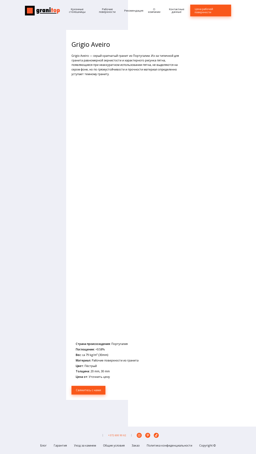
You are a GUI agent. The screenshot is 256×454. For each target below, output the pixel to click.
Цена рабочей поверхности (204, 10)
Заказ (136, 445)
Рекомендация (133, 10)
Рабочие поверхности (107, 10)
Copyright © (207, 445)
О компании (154, 10)
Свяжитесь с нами (88, 390)
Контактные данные (176, 10)
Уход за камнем (85, 445)
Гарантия (60, 445)
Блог (43, 445)
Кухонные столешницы (77, 10)
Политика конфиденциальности (169, 445)
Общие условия (114, 445)
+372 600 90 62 (117, 435)
